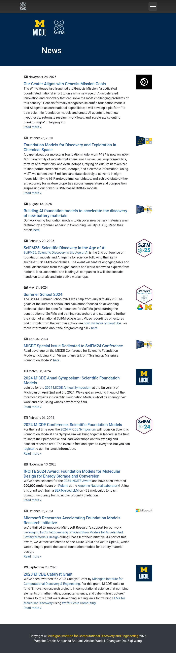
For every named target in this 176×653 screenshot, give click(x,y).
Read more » (32, 127)
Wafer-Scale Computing (79, 603)
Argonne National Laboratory (98, 486)
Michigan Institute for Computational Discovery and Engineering (93, 636)
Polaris (63, 486)
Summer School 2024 (43, 294)
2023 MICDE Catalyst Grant (48, 574)
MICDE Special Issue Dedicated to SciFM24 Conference (73, 345)
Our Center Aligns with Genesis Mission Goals (65, 83)
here (36, 230)
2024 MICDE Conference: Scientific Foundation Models (73, 424)
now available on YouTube (102, 323)
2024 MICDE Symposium (78, 429)
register (29, 449)
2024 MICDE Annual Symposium (68, 388)
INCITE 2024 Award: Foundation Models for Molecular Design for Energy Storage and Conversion (72, 474)
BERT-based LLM (67, 490)
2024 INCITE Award (77, 481)
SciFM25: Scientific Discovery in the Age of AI (65, 247)
